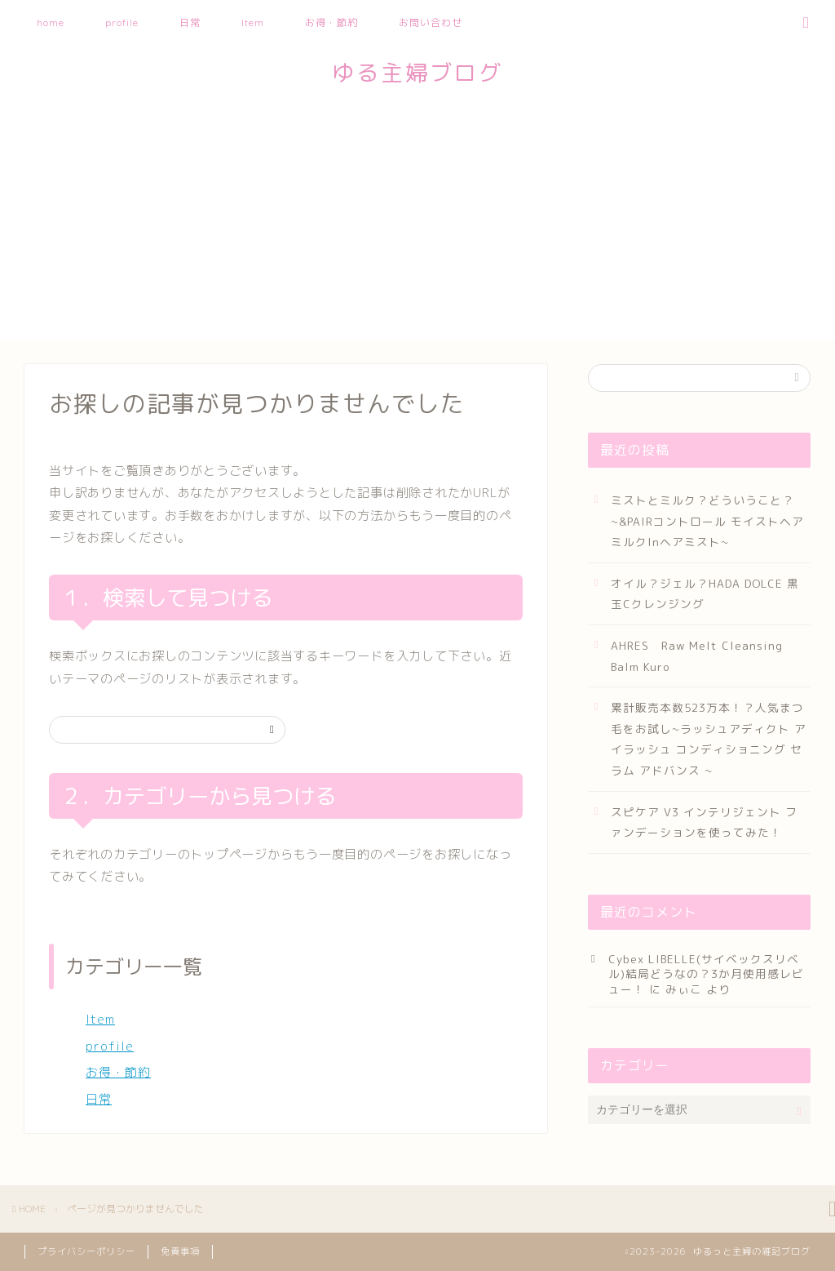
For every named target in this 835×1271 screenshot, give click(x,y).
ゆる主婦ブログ (417, 73)
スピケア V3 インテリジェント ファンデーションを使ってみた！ (704, 822)
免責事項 (180, 1251)
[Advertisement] (417, 225)
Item (252, 22)
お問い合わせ (430, 22)
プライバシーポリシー (86, 1251)
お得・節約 (331, 22)
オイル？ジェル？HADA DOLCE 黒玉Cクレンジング (705, 594)
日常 (190, 22)
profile (122, 22)
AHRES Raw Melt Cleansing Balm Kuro (697, 656)
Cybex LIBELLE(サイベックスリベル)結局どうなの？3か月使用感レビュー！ (706, 974)
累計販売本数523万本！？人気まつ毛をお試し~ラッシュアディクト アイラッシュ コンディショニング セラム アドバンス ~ (708, 739)
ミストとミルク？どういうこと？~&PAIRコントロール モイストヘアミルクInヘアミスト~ (707, 520)
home (50, 22)
